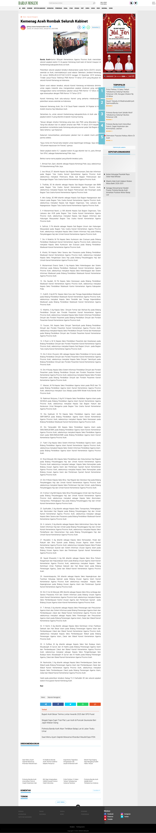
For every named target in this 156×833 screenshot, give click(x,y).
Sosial (76, 8)
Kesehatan (57, 8)
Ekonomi (33, 8)
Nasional (125, 8)
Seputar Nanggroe (44, 8)
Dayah (111, 8)
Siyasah (90, 8)
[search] (72, 3)
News (25, 8)
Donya (104, 8)
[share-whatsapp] (88, 27)
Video (117, 8)
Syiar (83, 8)
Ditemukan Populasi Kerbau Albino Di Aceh (121, 134)
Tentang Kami (80, 827)
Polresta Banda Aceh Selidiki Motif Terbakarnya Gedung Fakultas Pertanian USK (121, 113)
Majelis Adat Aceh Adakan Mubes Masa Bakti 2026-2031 (119, 179)
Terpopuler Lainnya (119, 144)
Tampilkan (96, 790)
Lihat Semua (60, 802)
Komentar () (96, 27)
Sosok (133, 8)
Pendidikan (68, 8)
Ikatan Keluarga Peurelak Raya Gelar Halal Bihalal (118, 172)
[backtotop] (78, 806)
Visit (97, 8)
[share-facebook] (79, 27)
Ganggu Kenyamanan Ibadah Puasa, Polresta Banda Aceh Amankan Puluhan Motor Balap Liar (118, 188)
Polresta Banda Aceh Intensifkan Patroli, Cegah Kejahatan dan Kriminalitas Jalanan (120, 125)
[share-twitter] (83, 27)
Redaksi (72, 827)
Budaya (20, 811)
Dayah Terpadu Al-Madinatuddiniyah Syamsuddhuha (117, 102)
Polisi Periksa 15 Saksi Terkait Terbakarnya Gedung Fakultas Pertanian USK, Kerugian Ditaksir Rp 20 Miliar (121, 92)
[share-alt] (45, 704)
